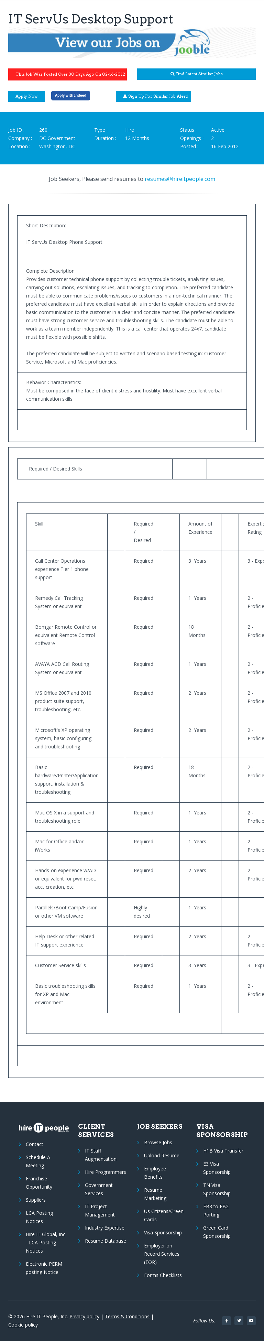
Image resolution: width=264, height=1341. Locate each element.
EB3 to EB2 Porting (216, 1210)
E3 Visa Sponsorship (217, 1167)
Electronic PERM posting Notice (44, 1268)
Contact (34, 1144)
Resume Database (105, 1240)
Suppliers (36, 1200)
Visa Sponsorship (163, 1232)
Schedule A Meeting (38, 1161)
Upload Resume (161, 1155)
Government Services (99, 1189)
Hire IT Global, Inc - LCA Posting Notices (45, 1242)
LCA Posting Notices (39, 1217)
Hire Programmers (105, 1172)
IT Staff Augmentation (101, 1154)
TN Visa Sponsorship (217, 1189)
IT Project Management (100, 1210)
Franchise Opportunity (39, 1182)
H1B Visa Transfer (223, 1150)
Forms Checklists (163, 1275)
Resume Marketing (155, 1194)
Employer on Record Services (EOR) (161, 1253)
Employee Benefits (155, 1172)
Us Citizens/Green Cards (164, 1215)
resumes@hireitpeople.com (180, 179)
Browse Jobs (158, 1142)
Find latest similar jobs (196, 73)
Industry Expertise (104, 1227)
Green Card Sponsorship (217, 1231)
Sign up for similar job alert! (155, 96)
